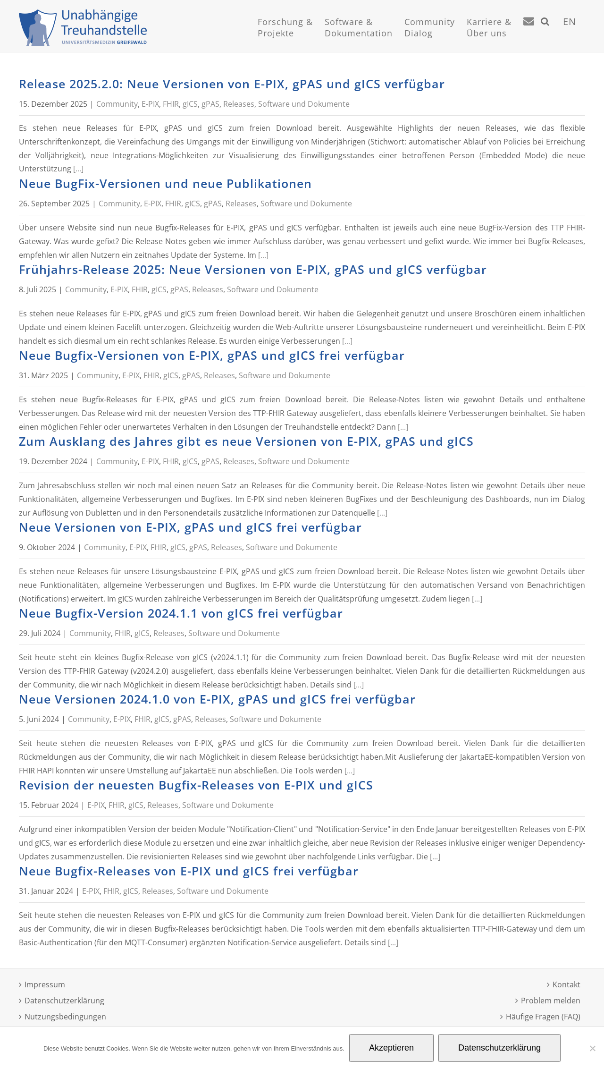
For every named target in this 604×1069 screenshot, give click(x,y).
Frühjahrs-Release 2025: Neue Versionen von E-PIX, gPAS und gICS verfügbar (253, 269)
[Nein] (592, 1048)
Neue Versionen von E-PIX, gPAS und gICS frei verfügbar (190, 527)
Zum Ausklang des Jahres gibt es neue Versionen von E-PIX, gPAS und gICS (246, 441)
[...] (78, 168)
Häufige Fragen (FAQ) (543, 1016)
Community (117, 104)
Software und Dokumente (304, 104)
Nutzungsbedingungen (65, 1016)
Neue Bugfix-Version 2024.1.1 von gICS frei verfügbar (181, 613)
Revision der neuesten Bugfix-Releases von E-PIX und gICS (196, 785)
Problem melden (550, 1000)
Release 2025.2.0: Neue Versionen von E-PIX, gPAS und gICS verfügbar (232, 84)
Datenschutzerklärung (64, 1000)
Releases (238, 104)
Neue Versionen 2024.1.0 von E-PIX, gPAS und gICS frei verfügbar (217, 699)
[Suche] (545, 33)
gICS (190, 104)
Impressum (45, 984)
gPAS (210, 104)
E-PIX (150, 104)
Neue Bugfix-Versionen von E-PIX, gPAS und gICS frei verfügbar (212, 355)
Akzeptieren (391, 1047)
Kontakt (566, 984)
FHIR (171, 104)
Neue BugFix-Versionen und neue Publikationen (165, 183)
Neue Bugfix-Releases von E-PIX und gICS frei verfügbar (189, 871)
